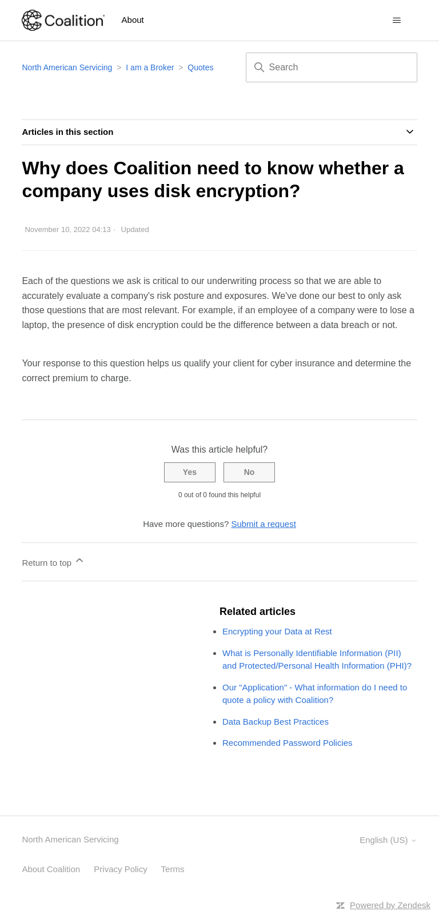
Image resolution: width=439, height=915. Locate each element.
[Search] (331, 67)
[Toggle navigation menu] (397, 20)
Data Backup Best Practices (275, 721)
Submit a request (263, 524)
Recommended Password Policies (287, 743)
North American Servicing (68, 67)
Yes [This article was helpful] (190, 472)
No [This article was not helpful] (249, 472)
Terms (173, 869)
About (133, 20)
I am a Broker (150, 67)
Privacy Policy (120, 869)
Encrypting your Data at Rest (277, 631)
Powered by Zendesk (390, 905)
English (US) (388, 840)
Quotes (200, 67)
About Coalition (51, 869)
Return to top (53, 561)
